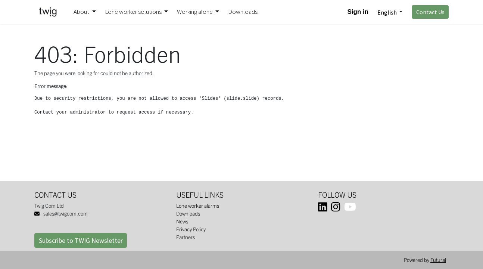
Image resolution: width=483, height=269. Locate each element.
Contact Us (430, 12)
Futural (438, 259)
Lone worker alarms (197, 205)
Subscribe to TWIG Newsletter (81, 240)
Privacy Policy (191, 229)
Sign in (358, 11)
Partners (185, 237)
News (182, 221)
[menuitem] (243, 12)
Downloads (188, 213)
